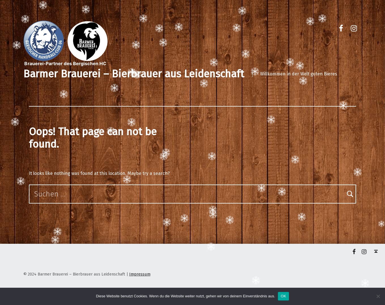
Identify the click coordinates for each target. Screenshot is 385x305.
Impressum (139, 274)
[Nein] (378, 296)
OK (283, 296)
